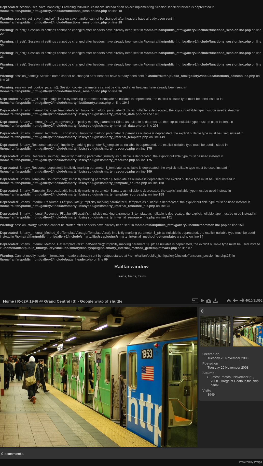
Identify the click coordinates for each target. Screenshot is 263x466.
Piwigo (258, 461)
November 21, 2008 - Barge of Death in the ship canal (235, 381)
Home (8, 301)
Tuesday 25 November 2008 (227, 358)
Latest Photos (221, 377)
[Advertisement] (131, 289)
